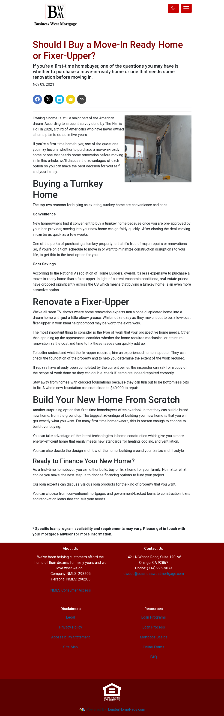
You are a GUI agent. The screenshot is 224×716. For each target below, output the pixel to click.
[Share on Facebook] (37, 99)
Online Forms (153, 647)
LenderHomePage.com (126, 709)
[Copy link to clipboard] (81, 99)
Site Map (70, 647)
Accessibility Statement (70, 637)
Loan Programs (153, 617)
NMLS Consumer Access (70, 590)
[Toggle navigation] (186, 8)
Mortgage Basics (153, 637)
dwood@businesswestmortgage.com (153, 573)
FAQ (153, 657)
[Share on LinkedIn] (59, 99)
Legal (70, 617)
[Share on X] (48, 99)
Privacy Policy (70, 627)
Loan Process (153, 627)
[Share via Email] (70, 99)
